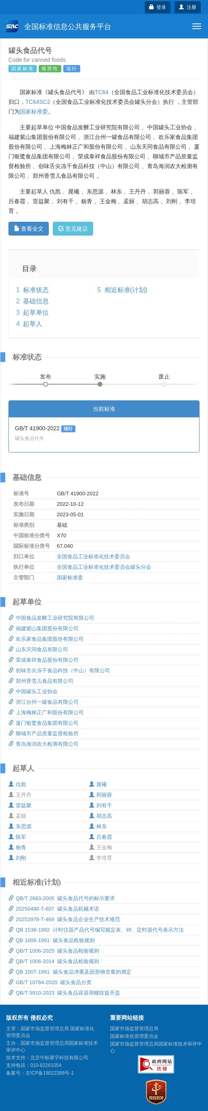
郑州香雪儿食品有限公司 (40, 681)
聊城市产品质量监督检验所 (43, 733)
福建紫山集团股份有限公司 (43, 628)
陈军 (17, 837)
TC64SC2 (37, 102)
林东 (98, 826)
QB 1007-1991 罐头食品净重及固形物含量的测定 (69, 972)
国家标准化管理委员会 (134, 1036)
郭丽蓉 (100, 795)
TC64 (101, 92)
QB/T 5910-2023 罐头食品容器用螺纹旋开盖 (64, 993)
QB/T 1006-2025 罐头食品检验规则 (53, 951)
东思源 (19, 826)
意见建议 (73, 228)
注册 (187, 7)
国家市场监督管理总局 (134, 1028)
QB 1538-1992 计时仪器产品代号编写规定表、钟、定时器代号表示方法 (96, 930)
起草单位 (36, 312)
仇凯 (17, 784)
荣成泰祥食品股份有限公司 (43, 660)
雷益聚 (19, 805)
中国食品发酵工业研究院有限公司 (51, 618)
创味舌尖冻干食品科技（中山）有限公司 (59, 670)
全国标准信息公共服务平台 (58, 26)
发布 (45, 376)
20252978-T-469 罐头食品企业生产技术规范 (64, 919)
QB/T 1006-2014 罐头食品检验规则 (53, 961)
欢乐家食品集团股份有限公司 (46, 639)
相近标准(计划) (126, 289)
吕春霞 (100, 837)
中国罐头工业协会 (33, 691)
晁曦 (98, 784)
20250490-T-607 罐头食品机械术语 (53, 909)
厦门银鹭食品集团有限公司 (43, 723)
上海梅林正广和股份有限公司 (46, 712)
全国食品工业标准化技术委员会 (93, 556)
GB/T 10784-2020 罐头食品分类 (50, 982)
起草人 (32, 323)
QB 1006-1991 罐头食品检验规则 (51, 940)
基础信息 (36, 301)
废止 (164, 376)
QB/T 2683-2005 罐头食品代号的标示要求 (61, 898)
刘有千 (100, 805)
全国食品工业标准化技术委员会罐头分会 (104, 567)
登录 (157, 7)
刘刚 (17, 858)
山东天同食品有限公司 (38, 649)
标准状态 (36, 289)
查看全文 (29, 228)
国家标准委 (34, 111)
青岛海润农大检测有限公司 (43, 744)
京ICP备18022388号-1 (49, 1073)
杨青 (17, 847)
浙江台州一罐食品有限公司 (43, 702)
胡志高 (100, 816)
